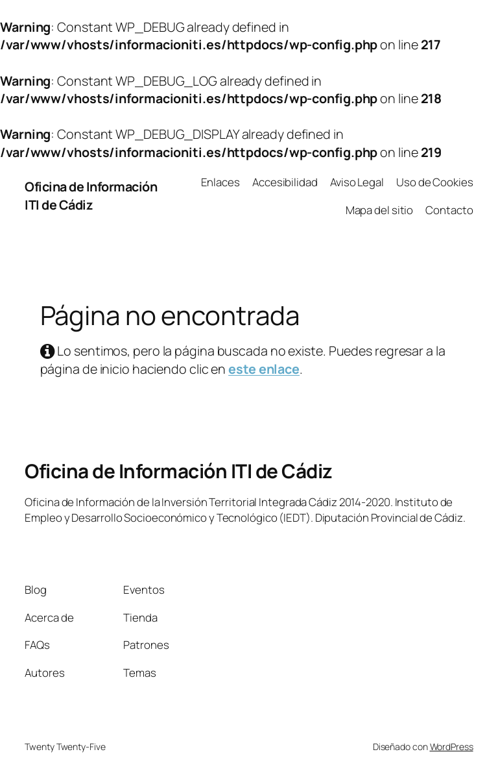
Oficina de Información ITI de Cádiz (91, 195)
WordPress (451, 746)
